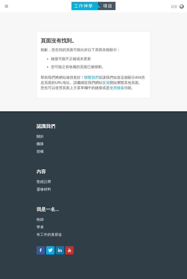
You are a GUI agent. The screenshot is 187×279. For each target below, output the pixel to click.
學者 (40, 227)
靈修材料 (44, 189)
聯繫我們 (91, 77)
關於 (40, 136)
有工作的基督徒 (49, 234)
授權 (40, 151)
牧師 (40, 219)
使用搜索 (117, 88)
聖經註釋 (44, 182)
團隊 (40, 144)
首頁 (106, 82)
